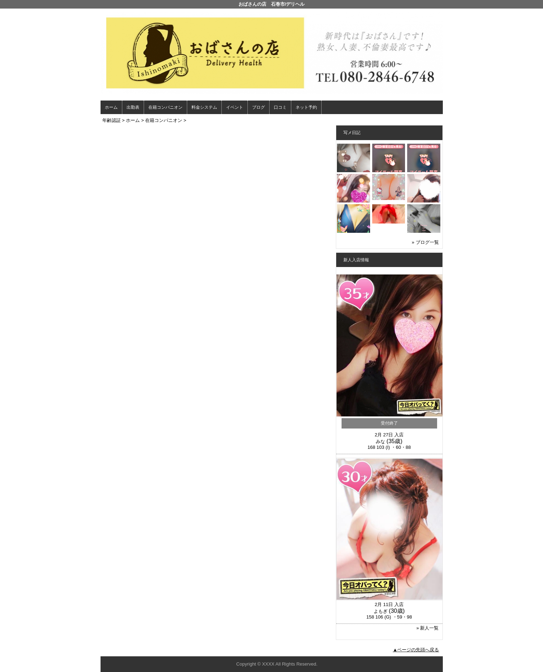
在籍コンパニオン (165, 107)
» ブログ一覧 (425, 242)
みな (380, 441)
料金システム (204, 107)
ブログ (258, 107)
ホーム (111, 107)
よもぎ (381, 611)
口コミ (280, 107)
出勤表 (133, 107)
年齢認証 (111, 120)
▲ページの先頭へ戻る (416, 649)
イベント (234, 107)
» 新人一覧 (427, 628)
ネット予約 (306, 107)
